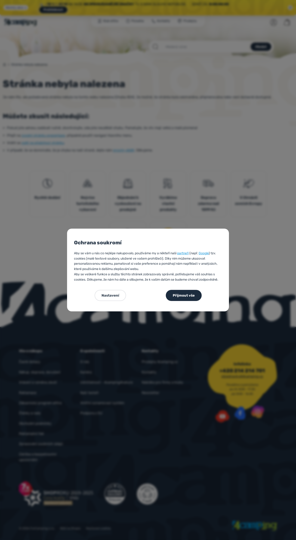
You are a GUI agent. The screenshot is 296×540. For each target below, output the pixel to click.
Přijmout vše (184, 295)
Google (204, 253)
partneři (183, 253)
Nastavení (110, 295)
